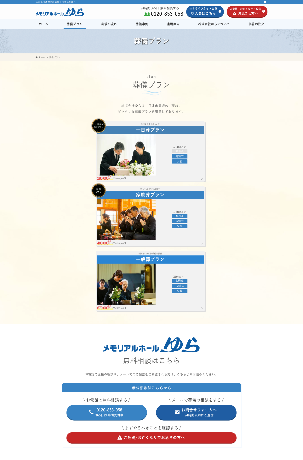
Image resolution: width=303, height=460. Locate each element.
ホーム (122, 340)
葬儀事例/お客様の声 (132, 368)
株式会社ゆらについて (151, 386)
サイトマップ (161, 429)
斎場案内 (151, 377)
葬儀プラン (151, 350)
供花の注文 (125, 395)
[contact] (264, 2)
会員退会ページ (182, 429)
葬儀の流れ (125, 359)
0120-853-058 (167, 13)
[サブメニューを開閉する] (183, 350)
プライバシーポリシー (137, 429)
